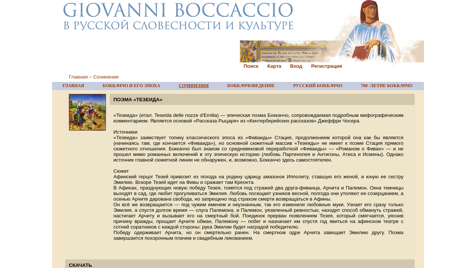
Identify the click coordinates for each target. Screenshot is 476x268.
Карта (274, 66)
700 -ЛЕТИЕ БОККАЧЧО (386, 85)
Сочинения (106, 77)
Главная (78, 77)
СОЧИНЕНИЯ (194, 85)
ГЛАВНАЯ (73, 85)
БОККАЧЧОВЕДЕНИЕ (250, 85)
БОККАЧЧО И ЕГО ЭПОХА (131, 85)
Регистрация (326, 66)
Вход (296, 66)
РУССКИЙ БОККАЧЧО (317, 85)
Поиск (251, 66)
